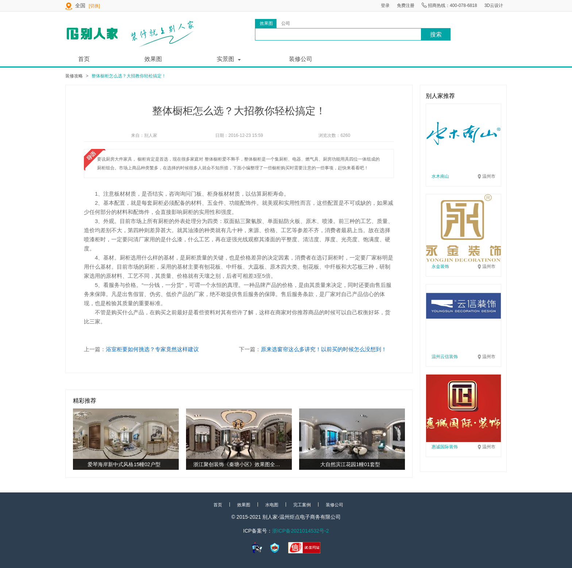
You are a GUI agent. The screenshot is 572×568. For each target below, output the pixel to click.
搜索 (436, 34)
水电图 (271, 504)
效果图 (153, 59)
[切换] (94, 5)
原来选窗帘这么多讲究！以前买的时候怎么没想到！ (324, 349)
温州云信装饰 (445, 356)
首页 (84, 59)
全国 (81, 5)
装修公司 (300, 59)
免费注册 (405, 5)
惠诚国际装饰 (445, 446)
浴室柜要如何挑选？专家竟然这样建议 (152, 349)
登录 (385, 5)
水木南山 (440, 176)
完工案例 (302, 504)
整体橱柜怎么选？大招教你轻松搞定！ (129, 75)
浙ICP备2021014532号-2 (300, 531)
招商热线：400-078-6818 (449, 5)
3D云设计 (493, 5)
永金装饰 (440, 266)
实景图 (225, 59)
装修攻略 (74, 75)
